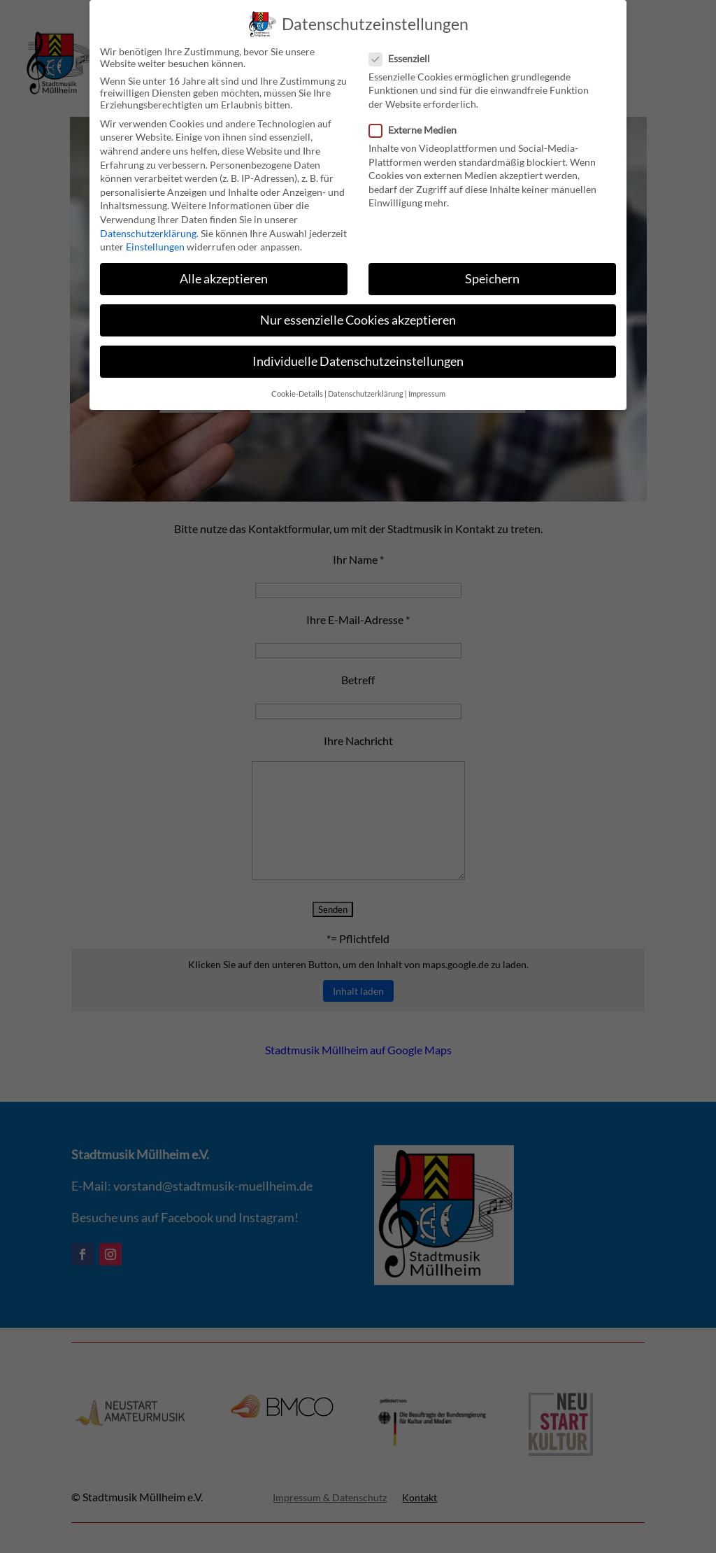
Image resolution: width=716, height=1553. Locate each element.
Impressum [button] (426, 390)
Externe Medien (418, 126)
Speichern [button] (492, 276)
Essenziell (405, 55)
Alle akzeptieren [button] (224, 276)
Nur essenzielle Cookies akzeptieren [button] (358, 317)
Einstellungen (155, 244)
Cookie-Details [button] (297, 390)
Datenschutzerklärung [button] (365, 390)
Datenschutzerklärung (148, 230)
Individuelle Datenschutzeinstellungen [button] (358, 358)
